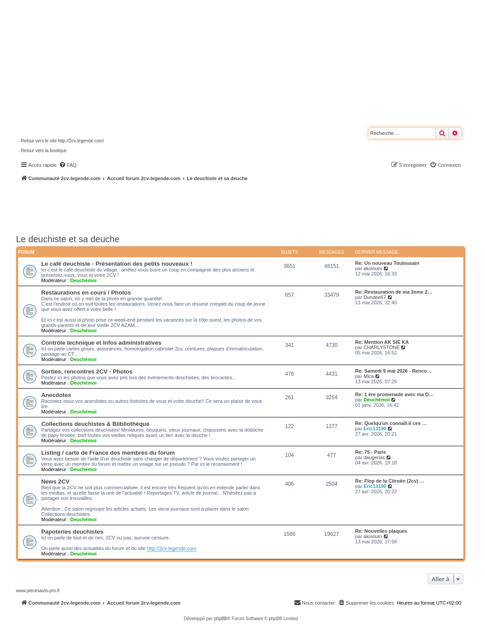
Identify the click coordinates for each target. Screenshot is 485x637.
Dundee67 (375, 297)
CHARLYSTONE (382, 347)
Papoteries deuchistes (72, 531)
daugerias (374, 457)
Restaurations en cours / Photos (86, 292)
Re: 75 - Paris (370, 452)
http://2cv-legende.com (171, 548)
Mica (369, 376)
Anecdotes (56, 395)
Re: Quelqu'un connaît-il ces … (391, 423)
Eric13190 (375, 428)
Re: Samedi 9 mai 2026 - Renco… (393, 371)
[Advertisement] (237, 206)
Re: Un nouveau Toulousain (387, 263)
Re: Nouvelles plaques (381, 531)
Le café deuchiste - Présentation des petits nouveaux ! (116, 263)
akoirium (373, 268)
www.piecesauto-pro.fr (38, 590)
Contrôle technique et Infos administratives (101, 342)
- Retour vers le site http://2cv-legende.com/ (61, 140)
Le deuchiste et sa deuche (68, 239)
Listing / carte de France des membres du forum (108, 452)
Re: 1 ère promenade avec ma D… (394, 394)
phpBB (220, 618)
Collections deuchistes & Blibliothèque (95, 424)
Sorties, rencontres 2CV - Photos (87, 371)
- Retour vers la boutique (42, 150)
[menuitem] (68, 165)
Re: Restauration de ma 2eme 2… (393, 292)
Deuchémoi (83, 280)
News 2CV (55, 481)
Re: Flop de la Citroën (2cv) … (389, 481)
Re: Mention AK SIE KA (382, 342)
